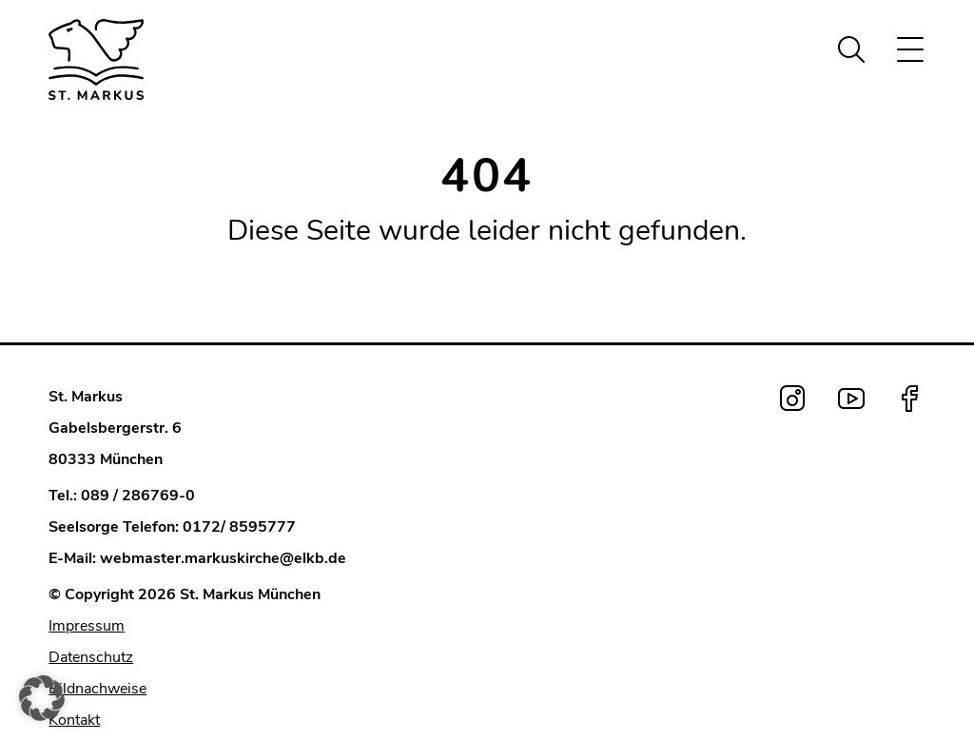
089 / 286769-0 (138, 495)
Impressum (87, 625)
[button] (42, 698)
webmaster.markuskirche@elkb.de (223, 558)
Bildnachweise (97, 688)
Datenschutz (91, 657)
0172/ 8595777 (239, 526)
